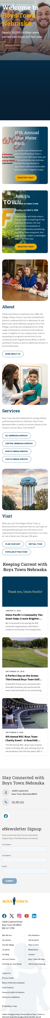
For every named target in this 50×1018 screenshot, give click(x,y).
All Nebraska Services (16, 435)
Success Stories (8, 959)
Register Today (26, 177)
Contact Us (6, 973)
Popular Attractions (16, 552)
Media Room (33, 949)
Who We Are (7, 935)
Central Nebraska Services (19, 443)
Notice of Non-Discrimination (13, 983)
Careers (31, 954)
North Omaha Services (16, 451)
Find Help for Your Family (12, 964)
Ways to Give (33, 945)
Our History (6, 940)
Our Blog (5, 954)
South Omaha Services (16, 459)
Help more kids (12, 45)
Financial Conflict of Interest (13, 992)
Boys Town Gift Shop (36, 959)
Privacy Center (8, 978)
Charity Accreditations (11, 997)
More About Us (12, 354)
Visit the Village (8, 945)
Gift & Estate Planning (36, 964)
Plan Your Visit (13, 544)
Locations (6, 949)
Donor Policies (8, 987)
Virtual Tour (35, 544)
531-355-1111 (18, 802)
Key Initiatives (34, 935)
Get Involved (33, 940)
